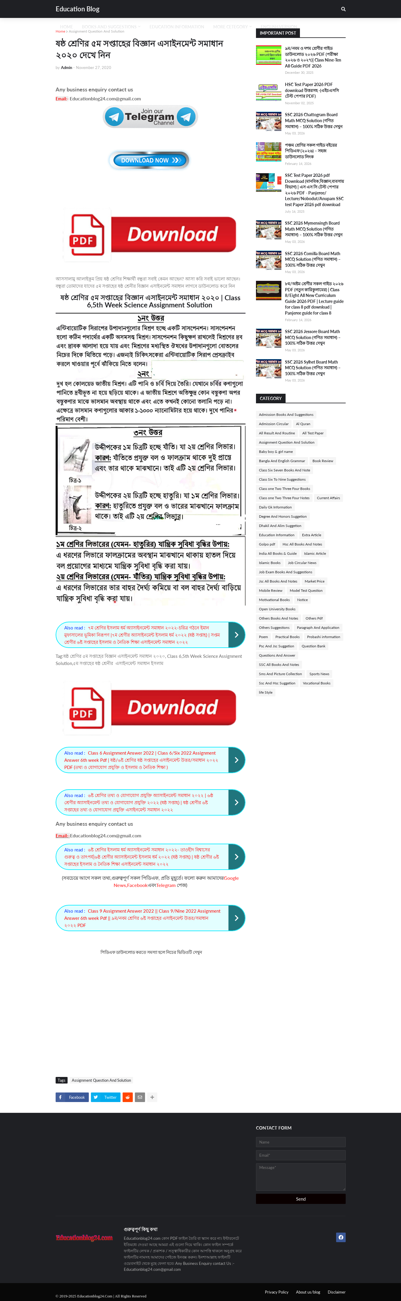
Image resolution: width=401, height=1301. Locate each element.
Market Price (314, 581)
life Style (265, 692)
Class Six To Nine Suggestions (282, 479)
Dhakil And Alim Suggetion (280, 525)
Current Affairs (328, 498)
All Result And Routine (277, 433)
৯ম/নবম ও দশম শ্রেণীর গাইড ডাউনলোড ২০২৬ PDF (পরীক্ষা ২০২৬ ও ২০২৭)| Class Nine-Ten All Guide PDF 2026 (313, 57)
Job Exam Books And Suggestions (285, 572)
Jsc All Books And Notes (278, 581)
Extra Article (311, 535)
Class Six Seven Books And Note (284, 470)
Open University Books (277, 609)
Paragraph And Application (318, 627)
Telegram (166, 885)
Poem (263, 637)
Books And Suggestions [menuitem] (109, 26)
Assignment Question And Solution (96, 31)
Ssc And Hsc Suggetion (277, 683)
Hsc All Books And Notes (302, 544)
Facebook (137, 885)
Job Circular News (302, 562)
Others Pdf (314, 618)
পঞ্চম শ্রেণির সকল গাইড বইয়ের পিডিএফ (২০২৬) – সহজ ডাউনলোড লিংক (311, 150)
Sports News (319, 674)
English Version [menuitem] (279, 26)
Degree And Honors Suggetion (283, 516)
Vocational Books (316, 683)
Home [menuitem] (66, 26)
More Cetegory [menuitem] (230, 26)
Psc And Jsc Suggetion (276, 646)
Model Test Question (306, 590)
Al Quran (303, 424)
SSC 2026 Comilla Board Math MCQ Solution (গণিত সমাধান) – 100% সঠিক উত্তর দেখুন (313, 259)
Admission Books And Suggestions (286, 414)
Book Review (322, 461)
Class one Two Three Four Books (284, 488)
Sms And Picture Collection (280, 674)
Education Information (277, 535)
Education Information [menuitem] (177, 26)
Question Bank (313, 646)
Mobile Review (270, 590)
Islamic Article (315, 553)
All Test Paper (313, 433)
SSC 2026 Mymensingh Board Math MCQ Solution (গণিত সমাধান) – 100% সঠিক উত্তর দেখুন (313, 228)
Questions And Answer (277, 655)
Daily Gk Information (275, 507)
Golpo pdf (267, 544)
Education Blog (78, 9)
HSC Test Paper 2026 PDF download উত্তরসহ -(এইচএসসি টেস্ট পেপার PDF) (312, 90)
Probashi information (323, 637)
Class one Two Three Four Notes (284, 498)
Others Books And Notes (278, 618)
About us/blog (308, 1292)
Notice (302, 599)
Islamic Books (269, 562)
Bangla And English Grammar (282, 461)
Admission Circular (274, 424)
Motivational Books (274, 599)
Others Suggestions (274, 627)
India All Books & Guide (278, 553)
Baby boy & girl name (276, 451)
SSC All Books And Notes (279, 664)
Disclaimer (337, 1292)
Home (60, 31)
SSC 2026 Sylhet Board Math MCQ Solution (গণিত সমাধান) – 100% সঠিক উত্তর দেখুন (313, 367)
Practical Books (287, 637)
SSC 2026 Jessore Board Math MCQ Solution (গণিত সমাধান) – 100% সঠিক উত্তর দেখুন (313, 337)
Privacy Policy (277, 1292)
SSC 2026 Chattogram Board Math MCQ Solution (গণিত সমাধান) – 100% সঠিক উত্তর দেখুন (313, 120)
